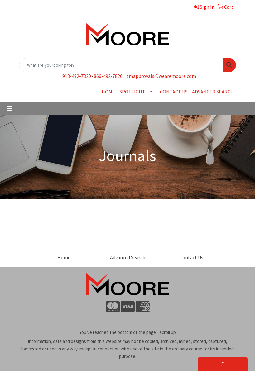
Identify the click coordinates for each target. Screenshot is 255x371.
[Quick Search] (121, 65)
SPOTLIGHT (132, 91)
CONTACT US (174, 91)
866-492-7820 (108, 76)
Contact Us (191, 257)
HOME (108, 91)
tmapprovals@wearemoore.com (161, 76)
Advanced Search (127, 257)
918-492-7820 (76, 76)
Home (63, 257)
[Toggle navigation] (9, 108)
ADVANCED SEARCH (213, 91)
